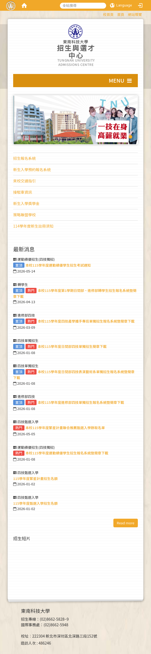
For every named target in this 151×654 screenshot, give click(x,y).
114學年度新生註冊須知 (33, 226)
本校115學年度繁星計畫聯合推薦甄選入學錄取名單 (65, 427)
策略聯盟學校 (24, 214)
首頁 (120, 14)
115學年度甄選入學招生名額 (35, 503)
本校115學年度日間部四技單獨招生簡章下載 (72, 346)
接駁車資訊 (22, 192)
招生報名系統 (24, 158)
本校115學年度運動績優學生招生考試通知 (58, 265)
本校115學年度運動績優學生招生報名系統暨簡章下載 (67, 452)
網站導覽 (135, 14)
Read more (125, 522)
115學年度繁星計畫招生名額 (35, 478)
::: (100, 13)
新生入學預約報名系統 (32, 169)
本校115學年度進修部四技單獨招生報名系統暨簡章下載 (81, 402)
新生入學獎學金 (26, 203)
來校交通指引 (24, 180)
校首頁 (108, 14)
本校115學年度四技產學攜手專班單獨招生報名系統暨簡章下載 (86, 321)
